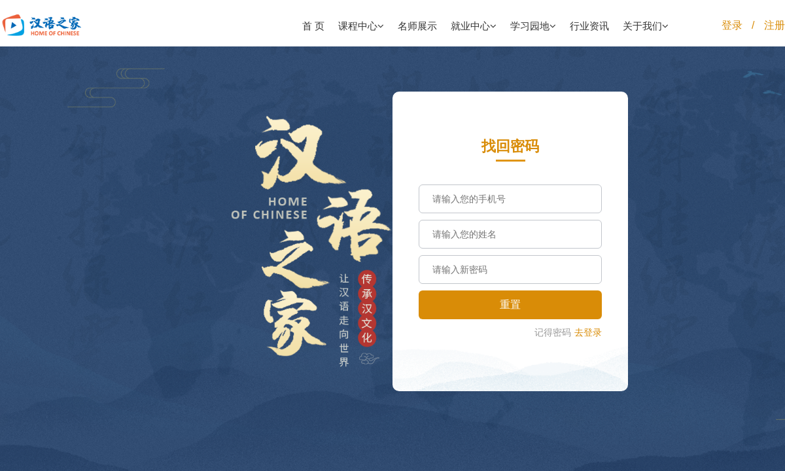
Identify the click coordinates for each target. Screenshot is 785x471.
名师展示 (417, 25)
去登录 (588, 332)
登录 (732, 25)
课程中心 (361, 25)
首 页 (313, 25)
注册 (774, 25)
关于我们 (646, 25)
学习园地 (533, 25)
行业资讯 (589, 25)
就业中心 (474, 25)
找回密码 (510, 146)
